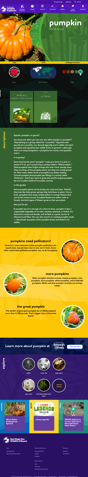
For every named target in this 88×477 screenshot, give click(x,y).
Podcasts (37, 456)
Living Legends (42, 419)
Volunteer (37, 466)
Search (79, 2)
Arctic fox (44, 373)
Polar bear (28, 394)
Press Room (66, 454)
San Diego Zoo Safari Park (13, 454)
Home (5, 7)
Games (63, 9)
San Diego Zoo (10, 451)
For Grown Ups (58, 2)
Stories (42, 9)
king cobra (59, 373)
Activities (53, 9)
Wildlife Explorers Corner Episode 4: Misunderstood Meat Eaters (73, 422)
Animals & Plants (39, 451)
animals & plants (22, 10)
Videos (32, 9)
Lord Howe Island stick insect (44, 395)
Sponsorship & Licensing (41, 469)
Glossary (68, 2)
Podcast (83, 9)
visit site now (75, 346)
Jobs (36, 464)
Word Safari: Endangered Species (11, 421)
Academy (65, 451)
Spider (29, 373)
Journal (37, 454)
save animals (72, 10)
